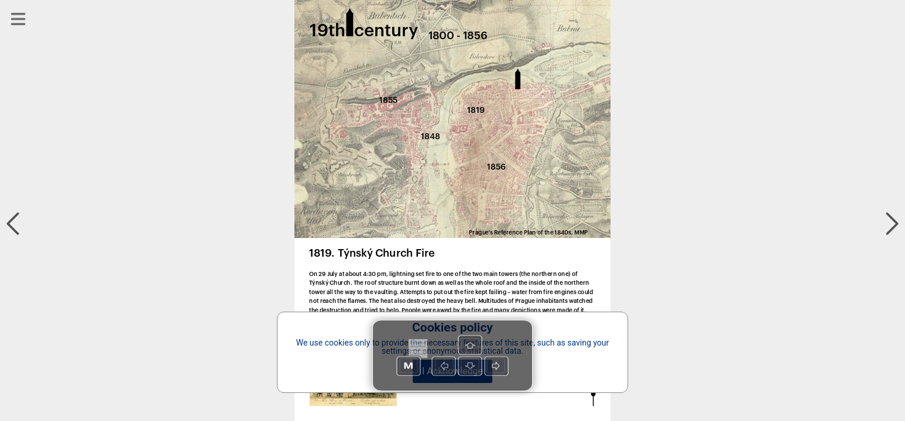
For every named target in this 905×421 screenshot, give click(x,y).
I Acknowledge (452, 371)
